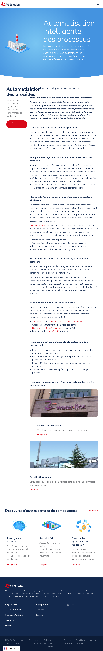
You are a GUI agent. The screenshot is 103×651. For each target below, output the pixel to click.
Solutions (9, 620)
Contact (39, 615)
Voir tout (92, 510)
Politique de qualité (68, 642)
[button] (98, 4)
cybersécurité (53, 331)
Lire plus (41, 434)
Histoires (9, 625)
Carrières (40, 609)
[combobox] (11, 648)
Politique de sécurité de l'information (49, 643)
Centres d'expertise (14, 609)
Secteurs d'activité (14, 615)
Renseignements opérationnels (46, 328)
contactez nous (14, 124)
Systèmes (37, 321)
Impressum (93, 640)
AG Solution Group (38, 225)
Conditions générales (80, 642)
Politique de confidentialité (35, 642)
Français (9, 648)
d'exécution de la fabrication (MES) (67, 321)
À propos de (42, 604)
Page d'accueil (12, 604)
